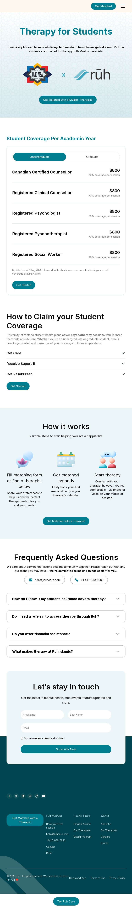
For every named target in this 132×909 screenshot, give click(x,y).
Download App (77, 878)
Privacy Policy (117, 878)
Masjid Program (82, 836)
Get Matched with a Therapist (66, 521)
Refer (49, 853)
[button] (122, 6)
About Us (106, 824)
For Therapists (109, 830)
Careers (105, 836)
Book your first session (54, 826)
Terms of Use (97, 878)
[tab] (39, 157)
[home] (16, 6)
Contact (50, 846)
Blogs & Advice (82, 824)
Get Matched (103, 6)
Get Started (23, 285)
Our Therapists (82, 830)
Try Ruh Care (66, 901)
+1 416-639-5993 (55, 840)
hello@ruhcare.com (57, 833)
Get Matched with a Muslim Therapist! (67, 99)
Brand (104, 843)
